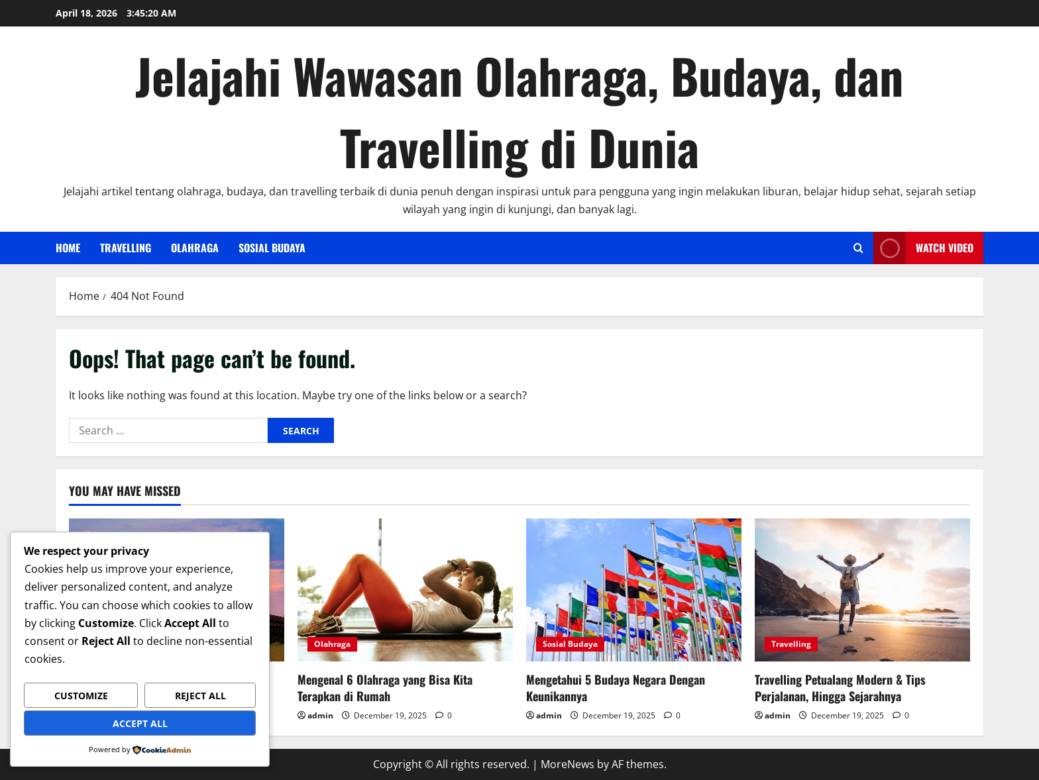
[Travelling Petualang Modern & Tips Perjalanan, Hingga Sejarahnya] (862, 590)
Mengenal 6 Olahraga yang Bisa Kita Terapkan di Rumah (385, 688)
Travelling (125, 248)
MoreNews (567, 764)
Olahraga (195, 248)
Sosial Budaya (272, 248)
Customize (81, 695)
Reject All (200, 695)
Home (68, 248)
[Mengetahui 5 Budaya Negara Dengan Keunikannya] (633, 590)
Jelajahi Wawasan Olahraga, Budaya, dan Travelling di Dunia (519, 111)
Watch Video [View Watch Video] (923, 248)
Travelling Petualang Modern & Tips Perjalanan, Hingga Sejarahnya (840, 688)
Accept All (140, 723)
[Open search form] (858, 248)
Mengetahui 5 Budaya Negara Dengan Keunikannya (615, 688)
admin (320, 715)
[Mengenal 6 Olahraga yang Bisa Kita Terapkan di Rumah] (405, 590)
